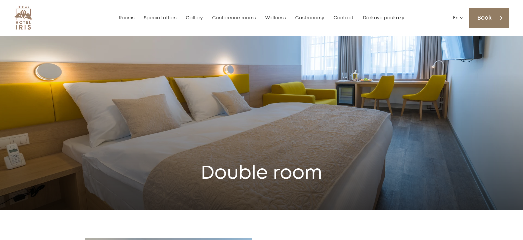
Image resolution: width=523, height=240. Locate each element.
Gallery (194, 18)
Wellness (275, 18)
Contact (344, 18)
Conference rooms (234, 18)
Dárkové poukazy (383, 18)
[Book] (489, 18)
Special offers (160, 18)
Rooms (126, 18)
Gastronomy (309, 18)
